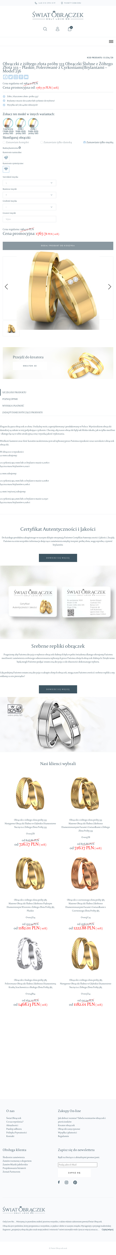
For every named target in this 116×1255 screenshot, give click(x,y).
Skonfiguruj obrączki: (17, 137)
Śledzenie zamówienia (14, 1157)
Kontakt (10, 1136)
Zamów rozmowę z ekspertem (17, 1160)
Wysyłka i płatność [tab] (13, 405)
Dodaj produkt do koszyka (58, 246)
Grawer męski (9, 213)
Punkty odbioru (14, 1128)
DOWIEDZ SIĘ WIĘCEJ (58, 558)
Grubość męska (10, 200)
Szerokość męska (10, 176)
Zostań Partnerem (11, 1171)
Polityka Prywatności (16, 1132)
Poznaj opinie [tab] (10, 399)
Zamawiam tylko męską (99, 142)
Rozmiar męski (10, 189)
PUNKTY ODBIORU (71, 3)
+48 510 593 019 (45, 3)
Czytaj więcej (107, 1229)
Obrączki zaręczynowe (69, 1128)
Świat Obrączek (13, 1118)
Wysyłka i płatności (67, 1132)
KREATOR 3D (30, 366)
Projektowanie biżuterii (14, 1168)
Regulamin (63, 1136)
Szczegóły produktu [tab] (14, 392)
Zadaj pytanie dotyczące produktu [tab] (22, 412)
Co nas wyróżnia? (14, 1121)
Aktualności (12, 1125)
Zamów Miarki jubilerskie (15, 1164)
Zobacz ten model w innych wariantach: (29, 114)
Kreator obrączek (66, 1125)
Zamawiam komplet (17, 142)
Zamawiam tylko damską (58, 142)
